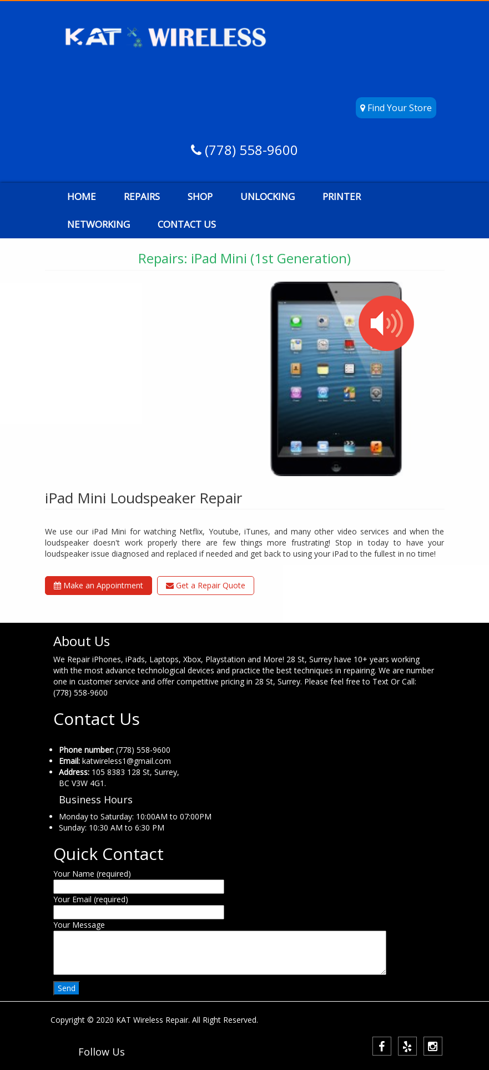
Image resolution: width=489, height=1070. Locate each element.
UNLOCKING (267, 196)
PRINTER (341, 196)
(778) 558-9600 (249, 150)
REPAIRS (142, 196)
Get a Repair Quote (205, 585)
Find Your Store (396, 108)
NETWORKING (98, 224)
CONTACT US (187, 224)
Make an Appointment (98, 585)
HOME (81, 196)
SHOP (200, 196)
